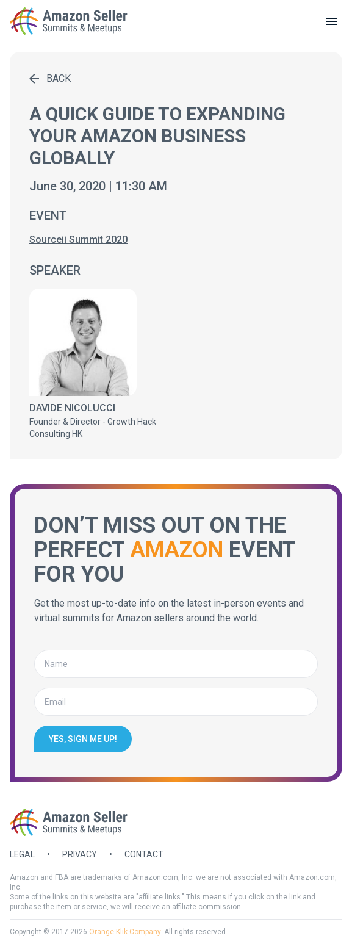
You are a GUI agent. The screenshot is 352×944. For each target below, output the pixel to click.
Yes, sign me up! (83, 739)
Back (50, 78)
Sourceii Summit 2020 (78, 239)
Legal (22, 854)
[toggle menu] (331, 21)
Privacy (79, 854)
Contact (143, 854)
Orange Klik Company (124, 932)
